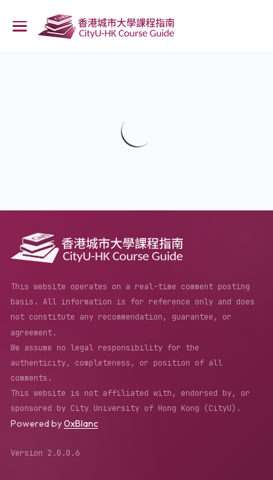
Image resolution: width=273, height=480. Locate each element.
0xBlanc (81, 423)
